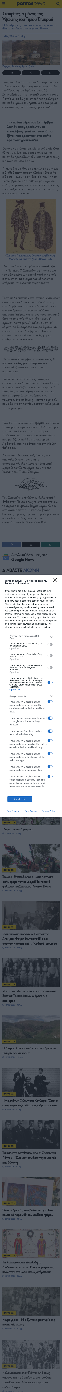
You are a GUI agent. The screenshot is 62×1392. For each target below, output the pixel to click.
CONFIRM (19, 799)
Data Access (31, 811)
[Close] (56, 581)
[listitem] (31, 637)
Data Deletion (13, 811)
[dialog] (31, 696)
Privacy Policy (48, 811)
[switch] (50, 644)
